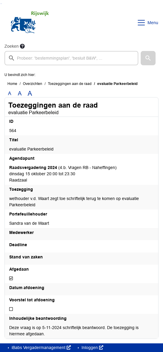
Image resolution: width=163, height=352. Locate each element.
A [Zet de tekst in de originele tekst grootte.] (9, 93)
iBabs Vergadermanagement (40, 347)
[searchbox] (71, 58)
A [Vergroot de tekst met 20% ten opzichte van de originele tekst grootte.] (20, 93)
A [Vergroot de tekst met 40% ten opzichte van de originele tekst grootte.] (30, 93)
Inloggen (91, 347)
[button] (148, 58)
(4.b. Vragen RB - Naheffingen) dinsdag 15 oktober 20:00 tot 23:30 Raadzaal (63, 173)
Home (12, 84)
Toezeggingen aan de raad (70, 84)
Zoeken (11, 46)
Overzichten (32, 84)
